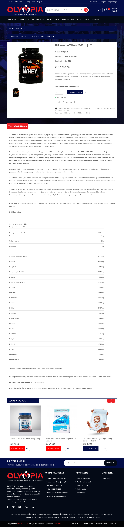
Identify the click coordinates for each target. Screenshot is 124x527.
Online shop (24, 19)
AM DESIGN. (58, 524)
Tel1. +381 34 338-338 (54, 486)
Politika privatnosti (84, 482)
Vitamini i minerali (106, 514)
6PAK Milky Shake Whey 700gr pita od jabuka (61, 440)
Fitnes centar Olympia (65, 19)
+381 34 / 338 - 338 (14, 2)
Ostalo (97, 517)
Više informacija (18, 126)
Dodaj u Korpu (75, 92)
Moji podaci (107, 479)
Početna (12, 19)
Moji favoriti (93, 2)
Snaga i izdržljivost (49, 517)
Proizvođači (38, 19)
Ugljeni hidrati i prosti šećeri (88, 514)
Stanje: (61, 52)
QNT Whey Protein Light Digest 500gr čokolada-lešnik (97, 440)
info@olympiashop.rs (34, 2)
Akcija (50, 19)
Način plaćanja (82, 489)
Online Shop (13, 36)
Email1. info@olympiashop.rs (57, 493)
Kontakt (95, 19)
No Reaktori (41, 514)
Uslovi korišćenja (83, 479)
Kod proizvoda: (63, 61)
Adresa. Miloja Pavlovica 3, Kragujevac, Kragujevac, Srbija (58, 480)
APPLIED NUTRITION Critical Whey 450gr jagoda (25, 440)
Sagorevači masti (53, 514)
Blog (79, 19)
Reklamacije (82, 493)
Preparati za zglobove (32, 517)
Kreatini (33, 514)
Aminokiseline (23, 514)
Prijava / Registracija (109, 2)
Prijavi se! (110, 463)
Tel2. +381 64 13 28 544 (55, 489)
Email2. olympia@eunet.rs (56, 496)
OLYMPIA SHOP (23, 524)
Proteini (24, 36)
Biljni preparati (62, 517)
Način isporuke (82, 486)
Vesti (86, 19)
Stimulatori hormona (69, 514)
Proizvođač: (66, 56)
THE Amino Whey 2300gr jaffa (43, 36)
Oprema (72, 517)
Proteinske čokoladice (85, 517)
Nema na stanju (17, 449)
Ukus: (67, 87)
